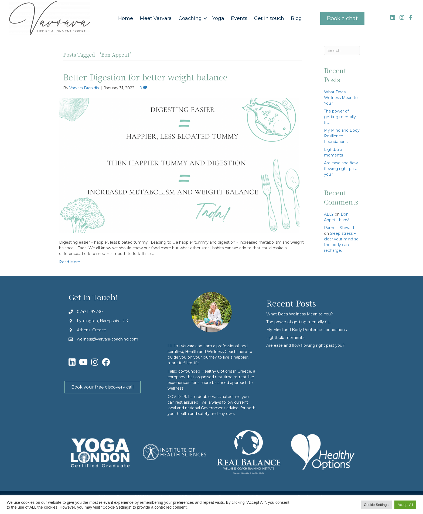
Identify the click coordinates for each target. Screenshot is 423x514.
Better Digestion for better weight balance (145, 77)
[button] (205, 18)
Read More (69, 262)
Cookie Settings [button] (376, 505)
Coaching (190, 18)
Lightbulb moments (285, 337)
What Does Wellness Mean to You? (341, 98)
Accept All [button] (405, 505)
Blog (296, 18)
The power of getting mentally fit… (340, 117)
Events (239, 18)
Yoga (218, 18)
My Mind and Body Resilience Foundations (342, 136)
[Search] (342, 50)
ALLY (329, 214)
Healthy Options (216, 371)
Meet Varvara (156, 18)
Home (125, 18)
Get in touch (269, 18)
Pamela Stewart (339, 227)
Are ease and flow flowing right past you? (341, 169)
